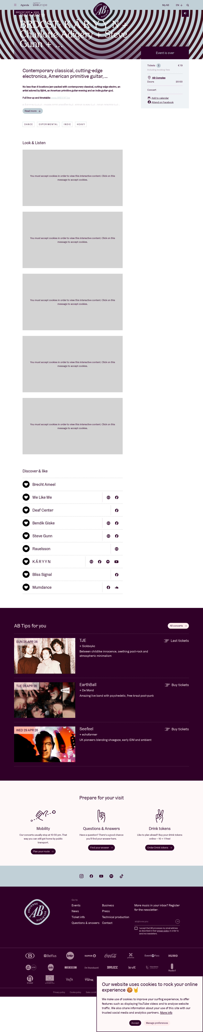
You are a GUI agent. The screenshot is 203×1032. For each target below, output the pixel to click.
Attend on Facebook (160, 137)
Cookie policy (75, 1027)
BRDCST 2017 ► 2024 (27, 12)
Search (188, 5)
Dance (28, 159)
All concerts (178, 661)
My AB (165, 5)
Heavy (81, 159)
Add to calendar (158, 133)
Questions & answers (86, 958)
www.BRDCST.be (60, 133)
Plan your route (43, 886)
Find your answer (101, 882)
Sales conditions (93, 1027)
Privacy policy (59, 1027)
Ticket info (78, 952)
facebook (91, 911)
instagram (81, 911)
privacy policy (163, 966)
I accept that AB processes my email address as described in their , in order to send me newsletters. (159, 966)
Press (106, 946)
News (75, 946)
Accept (135, 1022)
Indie (67, 159)
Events (76, 941)
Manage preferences (157, 1022)
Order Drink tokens (159, 882)
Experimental (48, 159)
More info (166, 1012)
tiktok (121, 911)
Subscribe (178, 957)
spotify (111, 911)
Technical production (115, 952)
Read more (33, 146)
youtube (101, 911)
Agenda (25, 5)
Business (108, 941)
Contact (107, 958)
